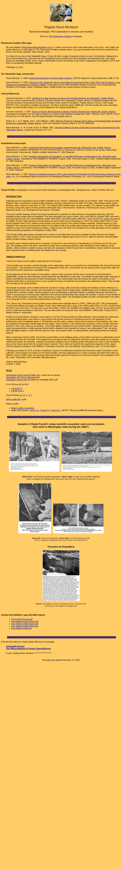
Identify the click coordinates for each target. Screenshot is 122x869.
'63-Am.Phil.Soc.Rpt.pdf (21, 619)
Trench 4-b (45, 410)
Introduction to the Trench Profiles (21, 375)
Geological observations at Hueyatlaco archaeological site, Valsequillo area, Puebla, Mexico (70, 148)
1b (24, 395)
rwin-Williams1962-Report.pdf (25, 621)
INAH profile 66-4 (14, 399)
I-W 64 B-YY (16, 389)
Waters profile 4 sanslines (22, 408)
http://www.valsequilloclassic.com (37, 47)
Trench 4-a (34, 410)
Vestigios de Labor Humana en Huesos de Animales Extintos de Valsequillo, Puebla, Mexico (73, 98)
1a (20, 395)
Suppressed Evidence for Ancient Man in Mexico (50, 78)
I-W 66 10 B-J (17, 391)
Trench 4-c (55, 410)
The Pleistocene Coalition (60, 36)
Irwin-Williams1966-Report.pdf (24, 626)
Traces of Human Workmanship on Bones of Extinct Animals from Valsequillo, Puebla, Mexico (74, 112)
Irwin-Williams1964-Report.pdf (24, 624)
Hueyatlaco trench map (16, 380)
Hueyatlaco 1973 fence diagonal (20, 377)
